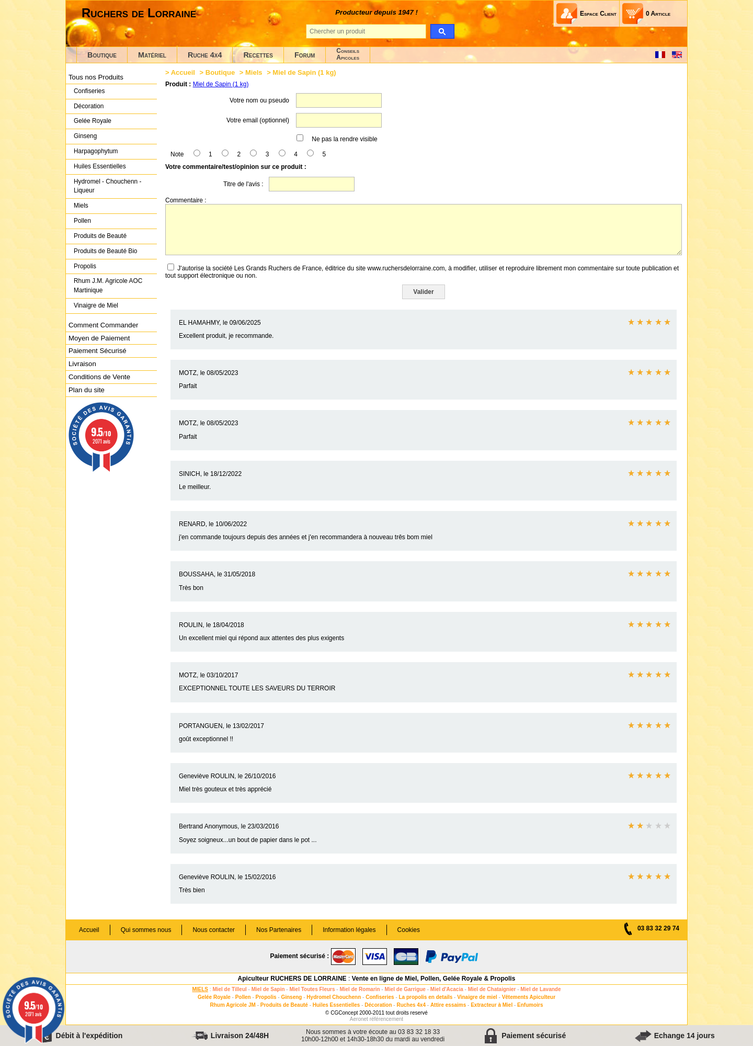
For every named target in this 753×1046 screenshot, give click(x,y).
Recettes (258, 55)
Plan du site (87, 390)
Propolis (85, 266)
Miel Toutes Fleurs (312, 989)
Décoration (89, 106)
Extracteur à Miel (491, 1005)
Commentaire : (186, 200)
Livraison (82, 364)
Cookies (408, 930)
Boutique (102, 55)
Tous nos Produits (96, 77)
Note (177, 154)
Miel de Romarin (359, 989)
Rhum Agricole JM (232, 1005)
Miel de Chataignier (492, 989)
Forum (304, 55)
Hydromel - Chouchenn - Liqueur (107, 186)
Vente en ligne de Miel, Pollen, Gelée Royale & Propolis (434, 978)
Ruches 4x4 (411, 1005)
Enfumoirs (530, 1005)
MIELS (200, 989)
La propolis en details (426, 997)
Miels (81, 205)
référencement (386, 1019)
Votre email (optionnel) (257, 120)
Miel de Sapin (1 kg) (221, 84)
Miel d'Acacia (446, 989)
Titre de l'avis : (243, 184)
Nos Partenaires (278, 930)
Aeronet (359, 1019)
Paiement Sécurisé (98, 351)
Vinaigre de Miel (96, 305)
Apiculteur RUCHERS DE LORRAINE (292, 978)
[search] (442, 31)
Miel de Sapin (268, 989)
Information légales (349, 930)
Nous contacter (213, 930)
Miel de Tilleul (229, 989)
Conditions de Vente (99, 377)
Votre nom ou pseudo (259, 100)
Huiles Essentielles (100, 166)
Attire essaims (448, 1005)
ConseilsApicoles (347, 54)
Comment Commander (103, 325)
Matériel (152, 55)
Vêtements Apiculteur (528, 997)
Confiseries (89, 91)
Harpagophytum (96, 151)
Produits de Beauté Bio (105, 251)
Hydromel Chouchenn (333, 997)
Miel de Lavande (540, 989)
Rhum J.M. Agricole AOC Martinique (108, 285)
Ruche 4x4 (205, 55)
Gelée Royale (92, 120)
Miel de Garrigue (405, 989)
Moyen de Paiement (99, 338)
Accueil (183, 72)
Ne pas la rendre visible (344, 139)
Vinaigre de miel (477, 997)
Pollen (82, 220)
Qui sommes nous (146, 930)
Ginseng (85, 136)
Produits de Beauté (100, 236)
